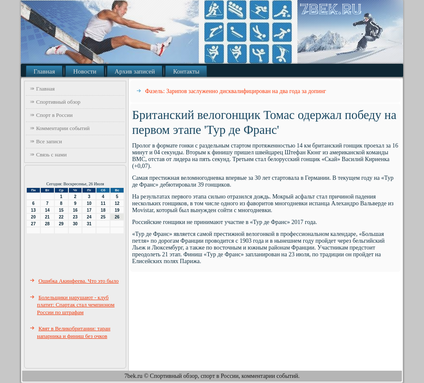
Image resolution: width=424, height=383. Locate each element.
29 (61, 223)
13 (33, 210)
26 (117, 217)
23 (75, 217)
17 (89, 210)
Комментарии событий (63, 128)
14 (47, 210)
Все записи (49, 141)
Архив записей (135, 71)
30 (75, 223)
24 (89, 217)
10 (89, 203)
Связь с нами (51, 154)
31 (89, 223)
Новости (84, 71)
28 (47, 223)
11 (103, 203)
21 (47, 217)
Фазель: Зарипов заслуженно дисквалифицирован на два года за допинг (235, 91)
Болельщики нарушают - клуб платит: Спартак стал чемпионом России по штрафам (76, 304)
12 (117, 203)
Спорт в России (54, 115)
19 (117, 210)
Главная (44, 71)
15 (61, 210)
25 (103, 217)
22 (61, 217)
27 (33, 223)
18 (103, 210)
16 (75, 210)
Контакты (186, 71)
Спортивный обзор (58, 102)
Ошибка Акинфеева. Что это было (79, 281)
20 (33, 217)
